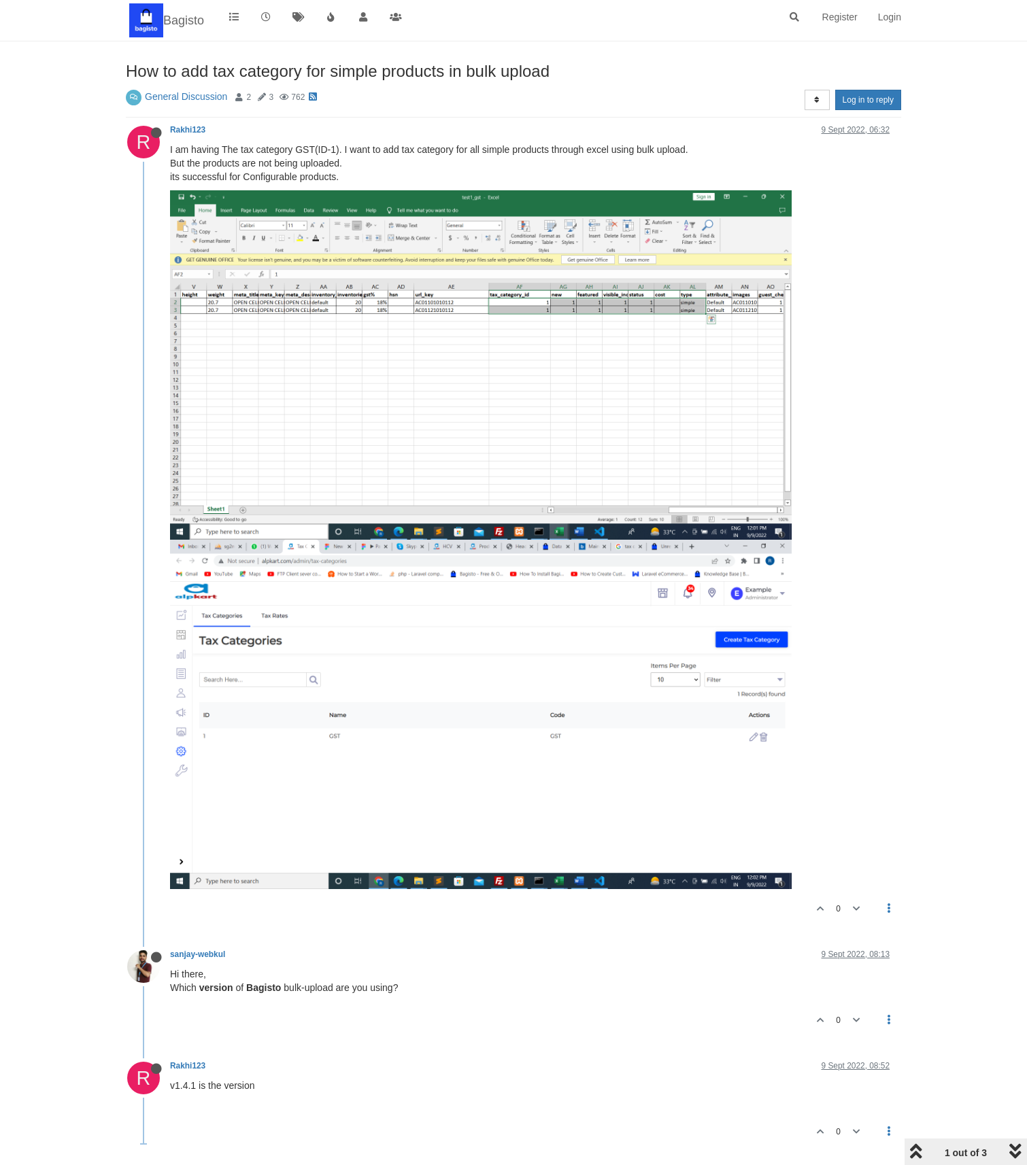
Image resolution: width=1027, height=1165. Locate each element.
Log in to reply (868, 100)
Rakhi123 (187, 130)
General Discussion (186, 96)
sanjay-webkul (197, 954)
